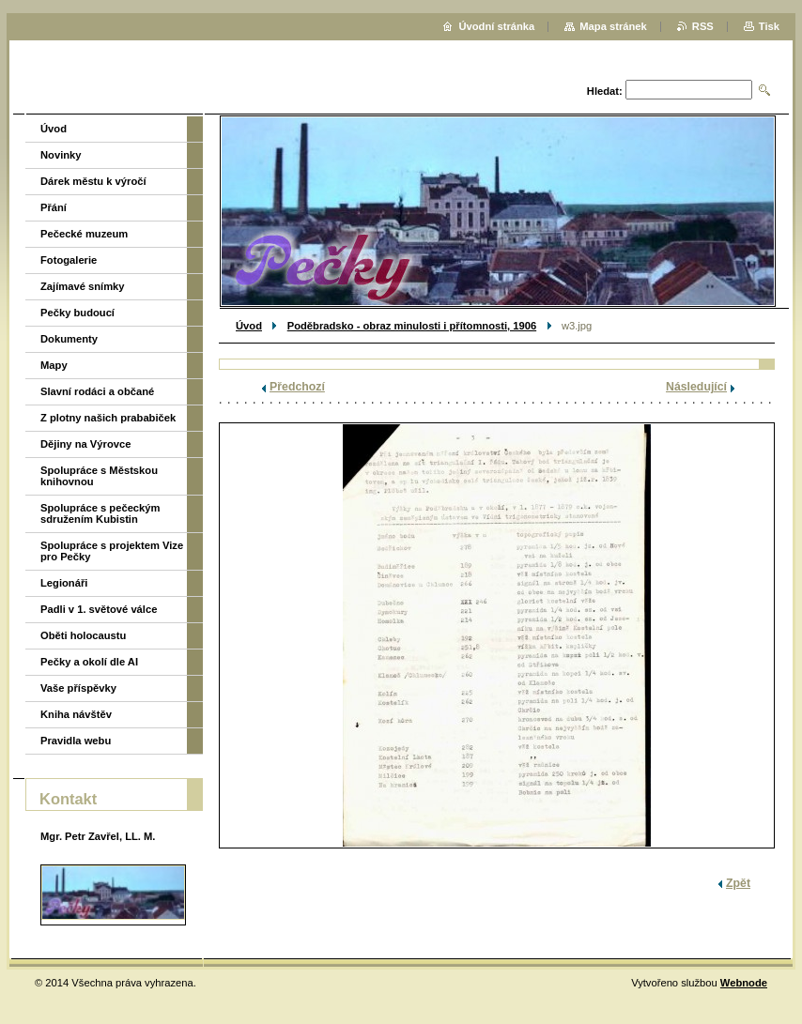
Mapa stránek (613, 26)
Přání (53, 207)
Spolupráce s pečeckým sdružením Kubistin (100, 513)
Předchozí (297, 386)
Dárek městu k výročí (93, 181)
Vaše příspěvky (78, 688)
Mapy (54, 365)
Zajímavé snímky (82, 286)
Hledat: (605, 91)
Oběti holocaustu (83, 635)
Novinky (61, 154)
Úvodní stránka (496, 26)
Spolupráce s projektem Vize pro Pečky (111, 551)
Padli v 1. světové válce (98, 609)
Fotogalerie (68, 260)
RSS (703, 26)
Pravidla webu (75, 740)
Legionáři (63, 582)
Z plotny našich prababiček (108, 417)
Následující (696, 386)
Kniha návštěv (76, 714)
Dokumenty (69, 338)
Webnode (743, 982)
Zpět (738, 883)
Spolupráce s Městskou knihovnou (99, 476)
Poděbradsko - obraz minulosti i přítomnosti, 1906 (411, 325)
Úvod (249, 325)
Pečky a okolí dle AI (89, 661)
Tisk (769, 26)
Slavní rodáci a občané (97, 391)
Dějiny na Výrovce (85, 444)
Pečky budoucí (77, 312)
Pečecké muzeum (84, 233)
